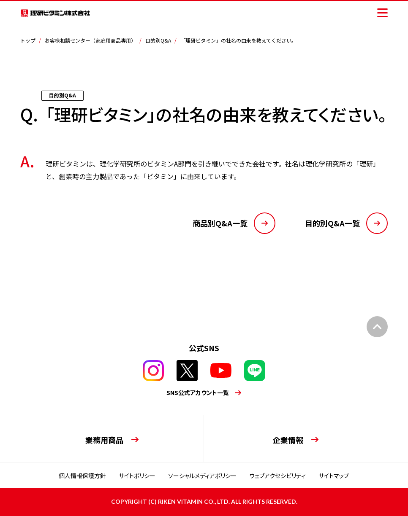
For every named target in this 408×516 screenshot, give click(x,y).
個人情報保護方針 (82, 475)
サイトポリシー (137, 475)
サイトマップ (333, 475)
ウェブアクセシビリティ (277, 475)
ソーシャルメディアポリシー (202, 475)
